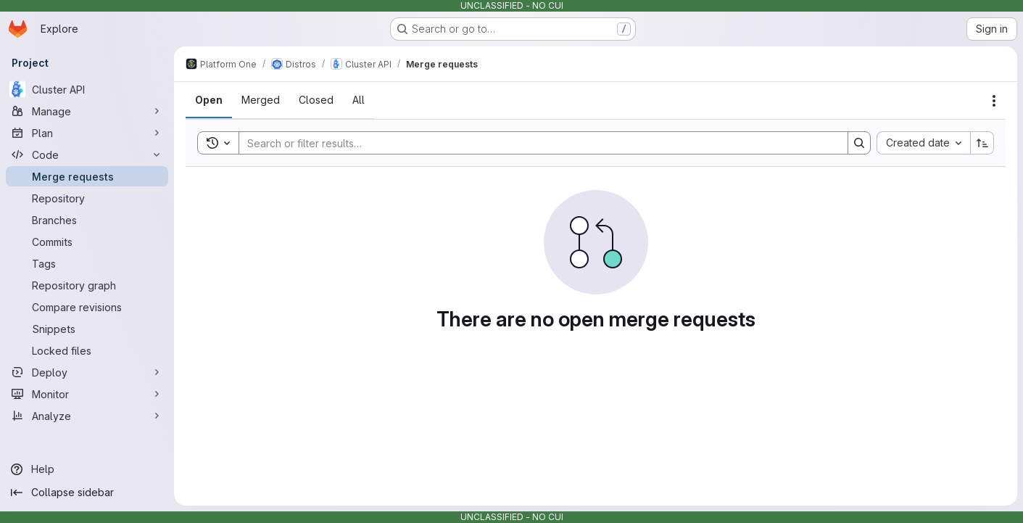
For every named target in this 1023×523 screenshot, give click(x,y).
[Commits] (87, 241)
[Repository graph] (87, 285)
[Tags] (87, 263)
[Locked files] (87, 350)
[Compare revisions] (87, 307)
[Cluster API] (87, 89)
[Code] (87, 154)
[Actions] (994, 100)
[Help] (87, 469)
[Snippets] (87, 328)
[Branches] (87, 220)
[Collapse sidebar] (87, 492)
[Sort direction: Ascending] (982, 143)
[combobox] (923, 143)
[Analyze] (87, 415)
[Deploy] (87, 372)
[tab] (209, 100)
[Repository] (87, 198)
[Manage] (87, 111)
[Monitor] (87, 394)
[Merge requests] (87, 176)
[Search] (536, 143)
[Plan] (87, 133)
